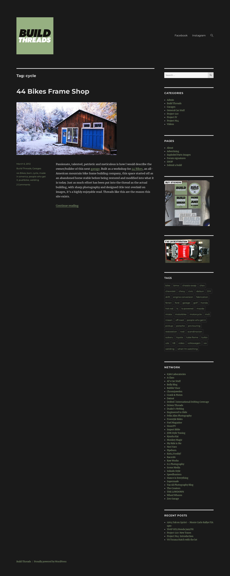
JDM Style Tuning (176, 433)
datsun (200, 291)
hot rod (169, 308)
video (181, 343)
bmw (176, 285)
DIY (209, 291)
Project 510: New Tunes (179, 532)
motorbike (180, 314)
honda (204, 302)
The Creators (173, 488)
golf (195, 302)
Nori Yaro (172, 446)
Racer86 (171, 457)
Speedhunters (174, 474)
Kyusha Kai (172, 436)
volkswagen (194, 343)
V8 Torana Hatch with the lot (182, 539)
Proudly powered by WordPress (50, 561)
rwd (182, 331)
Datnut (170, 398)
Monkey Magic (174, 440)
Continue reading (67, 205)
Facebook (181, 35)
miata (168, 314)
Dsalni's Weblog (175, 408)
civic (190, 291)
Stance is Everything (177, 478)
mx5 (207, 314)
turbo (204, 337)
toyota (179, 337)
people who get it (196, 320)
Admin (170, 100)
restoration (171, 331)
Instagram (199, 35)
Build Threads (23, 168)
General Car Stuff (176, 110)
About (170, 148)
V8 (173, 343)
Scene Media (173, 467)
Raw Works (173, 460)
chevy (182, 291)
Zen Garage (173, 498)
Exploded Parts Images (179, 154)
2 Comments (23, 184)
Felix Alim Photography (179, 415)
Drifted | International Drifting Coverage (188, 402)
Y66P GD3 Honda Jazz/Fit (180, 529)
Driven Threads (175, 405)
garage (95, 168)
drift (167, 297)
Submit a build (174, 165)
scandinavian (195, 331)
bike (167, 285)
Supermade (173, 481)
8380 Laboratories (176, 374)
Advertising (173, 151)
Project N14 (173, 120)
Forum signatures (176, 158)
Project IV (172, 117)
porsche (180, 325)
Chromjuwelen (174, 391)
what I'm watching (188, 349)
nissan (168, 320)
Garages (36, 168)
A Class (170, 377)
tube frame (192, 337)
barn (29, 173)
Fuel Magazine (174, 422)
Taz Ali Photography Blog (180, 484)
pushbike (24, 180)
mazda (200, 308)
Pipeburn (171, 450)
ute (167, 343)
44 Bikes (137, 168)
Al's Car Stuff (174, 381)
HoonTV (171, 426)
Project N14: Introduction (180, 536)
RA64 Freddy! (174, 453)
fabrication (202, 297)
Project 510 (172, 113)
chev (202, 285)
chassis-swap (189, 285)
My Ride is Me (174, 443)
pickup (169, 325)
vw (205, 343)
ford (177, 302)
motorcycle (196, 314)
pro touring (194, 325)
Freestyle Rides (175, 419)
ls (177, 308)
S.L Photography (175, 464)
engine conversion (183, 297)
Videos (170, 124)
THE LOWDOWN (175, 491)
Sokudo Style (173, 471)
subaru (169, 337)
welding (34, 180)
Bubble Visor (173, 388)
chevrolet (170, 291)
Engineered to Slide (177, 412)
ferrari (168, 302)
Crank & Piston (175, 395)
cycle (35, 173)
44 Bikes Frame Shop (52, 91)
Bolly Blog (172, 384)
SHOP (170, 161)
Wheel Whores (174, 495)
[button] (212, 36)
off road (180, 320)
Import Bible (173, 429)
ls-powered (187, 308)
